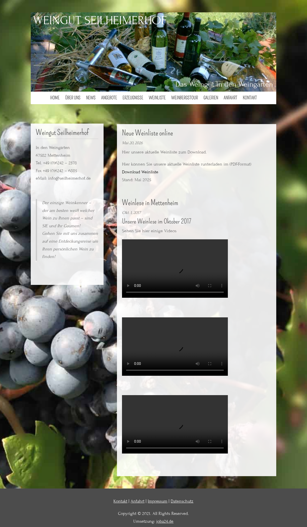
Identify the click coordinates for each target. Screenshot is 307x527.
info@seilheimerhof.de (69, 178)
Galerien (210, 98)
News (91, 98)
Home (54, 98)
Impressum (157, 501)
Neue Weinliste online (147, 132)
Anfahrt (230, 98)
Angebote (109, 98)
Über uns (72, 98)
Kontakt (250, 98)
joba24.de (164, 521)
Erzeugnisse (132, 98)
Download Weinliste (140, 172)
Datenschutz (182, 501)
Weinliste (157, 98)
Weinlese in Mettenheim (150, 202)
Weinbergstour (184, 98)
